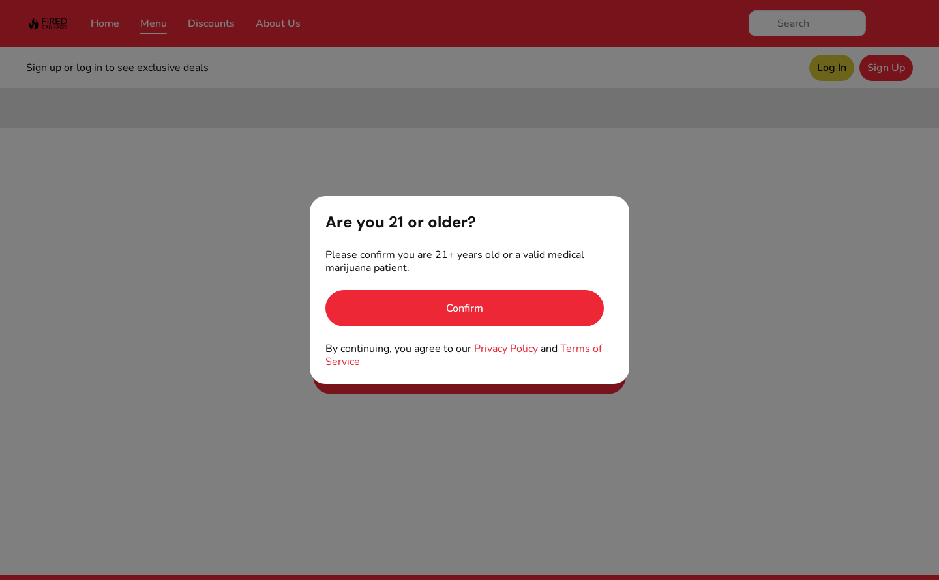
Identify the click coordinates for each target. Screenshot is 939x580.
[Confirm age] (464, 308)
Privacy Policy (506, 348)
